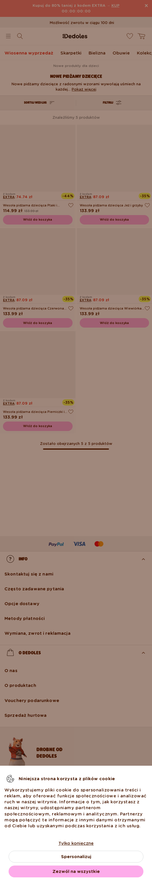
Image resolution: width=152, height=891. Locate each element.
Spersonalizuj (76, 856)
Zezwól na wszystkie (76, 871)
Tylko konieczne (76, 843)
